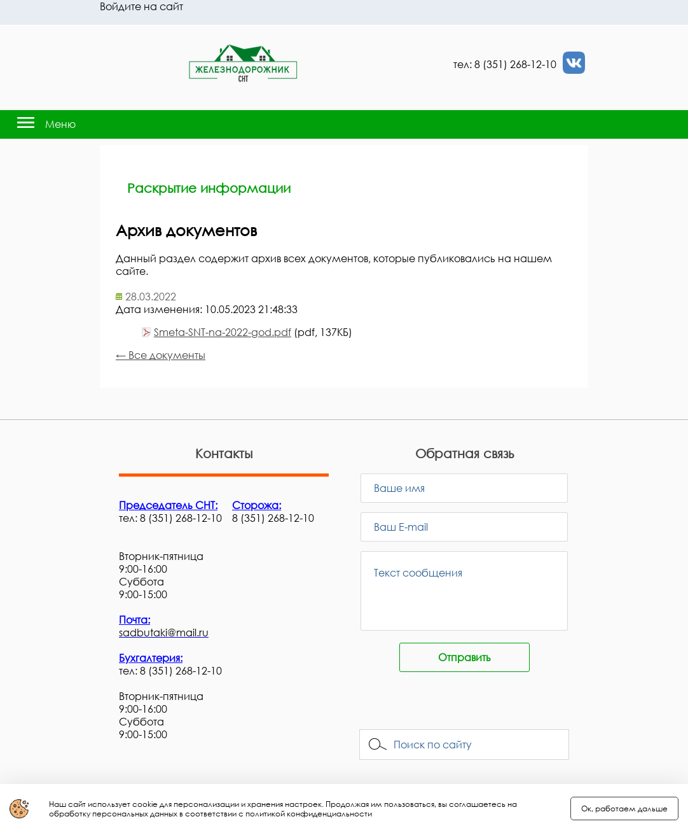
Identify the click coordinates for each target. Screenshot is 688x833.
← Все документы (160, 355)
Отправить (464, 657)
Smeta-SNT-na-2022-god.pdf (222, 332)
